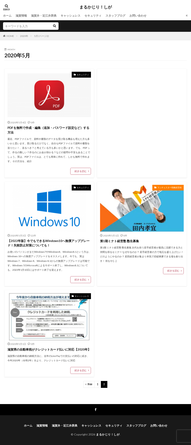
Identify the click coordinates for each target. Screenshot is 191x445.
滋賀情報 (21, 15)
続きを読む (81, 171)
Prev (90, 384)
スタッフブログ (115, 15)
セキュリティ (92, 15)
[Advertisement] (142, 110)
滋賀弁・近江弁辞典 (44, 15)
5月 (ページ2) (41, 35)
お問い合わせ (137, 15)
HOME (10, 35)
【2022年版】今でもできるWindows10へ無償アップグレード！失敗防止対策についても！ (48, 243)
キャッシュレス (70, 15)
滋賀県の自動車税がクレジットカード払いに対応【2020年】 (49, 349)
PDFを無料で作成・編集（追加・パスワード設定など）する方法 (48, 130)
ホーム (7, 15)
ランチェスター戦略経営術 (169, 187)
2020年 (24, 35)
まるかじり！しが (95, 7)
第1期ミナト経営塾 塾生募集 (119, 241)
